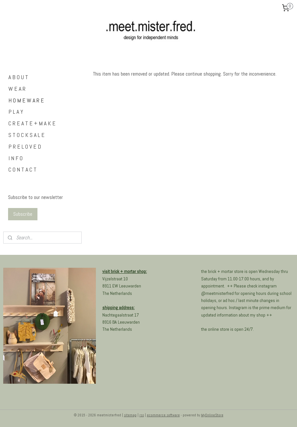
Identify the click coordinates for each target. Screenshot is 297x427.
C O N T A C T (22, 169)
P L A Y (15, 111)
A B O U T (18, 77)
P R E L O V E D (24, 146)
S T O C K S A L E (26, 135)
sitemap (130, 415)
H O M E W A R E (26, 100)
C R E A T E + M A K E (32, 123)
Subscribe (22, 214)
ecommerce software (163, 415)
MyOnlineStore (212, 415)
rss (141, 415)
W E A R (17, 88)
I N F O (15, 158)
